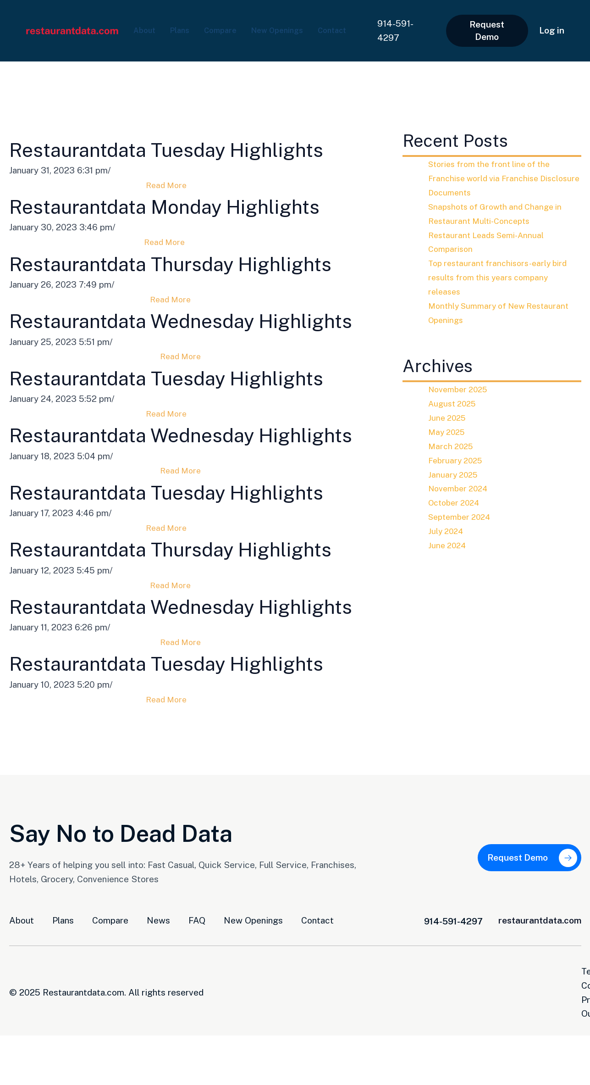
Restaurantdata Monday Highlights (187, 206)
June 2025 (448, 417)
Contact (150, 37)
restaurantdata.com (539, 1012)
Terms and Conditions (459, 1063)
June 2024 (448, 545)
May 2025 (448, 432)
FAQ (196, 1012)
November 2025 (460, 389)
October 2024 (456, 502)
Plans (185, 24)
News (158, 1012)
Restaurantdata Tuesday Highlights (189, 149)
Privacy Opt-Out (548, 1063)
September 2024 (462, 517)
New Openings (293, 24)
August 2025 (454, 403)
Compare (229, 24)
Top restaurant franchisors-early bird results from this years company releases (501, 277)
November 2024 (460, 488)
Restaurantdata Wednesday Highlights (203, 336)
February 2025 (457, 460)
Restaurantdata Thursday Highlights (194, 264)
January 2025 (454, 474)
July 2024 (447, 531)
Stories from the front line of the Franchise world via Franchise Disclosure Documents (492, 178)
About (146, 24)
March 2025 (452, 446)
